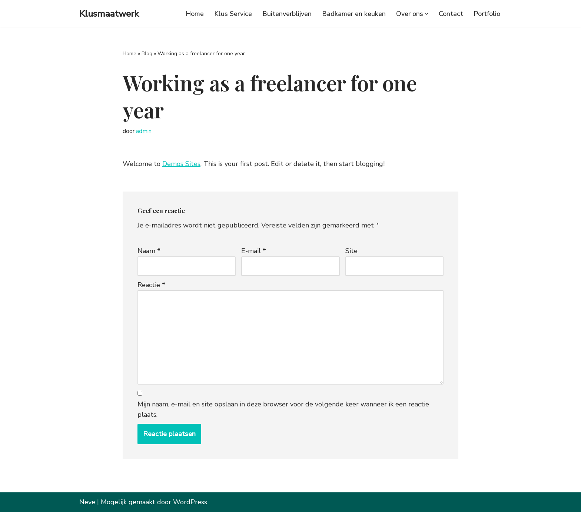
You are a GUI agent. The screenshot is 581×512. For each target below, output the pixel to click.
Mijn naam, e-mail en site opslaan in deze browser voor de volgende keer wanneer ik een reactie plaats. (283, 409)
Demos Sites (181, 163)
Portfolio (487, 13)
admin (144, 131)
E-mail (253, 250)
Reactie (151, 284)
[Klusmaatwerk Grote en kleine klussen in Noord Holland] (109, 14)
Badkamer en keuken (354, 13)
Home (195, 13)
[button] (426, 14)
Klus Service (233, 13)
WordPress (190, 502)
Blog (147, 53)
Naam (148, 250)
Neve (87, 502)
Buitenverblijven (287, 13)
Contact (451, 13)
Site (351, 250)
